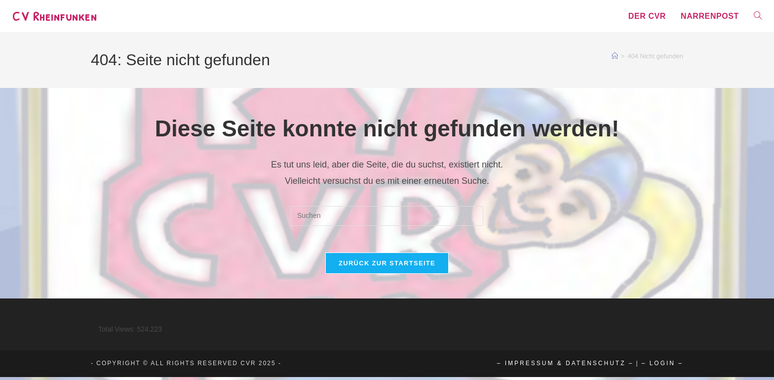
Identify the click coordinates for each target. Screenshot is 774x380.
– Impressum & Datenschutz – (565, 366)
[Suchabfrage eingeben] (387, 216)
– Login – (662, 366)
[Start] (615, 56)
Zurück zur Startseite (387, 266)
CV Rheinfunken (56, 15)
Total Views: (117, 332)
